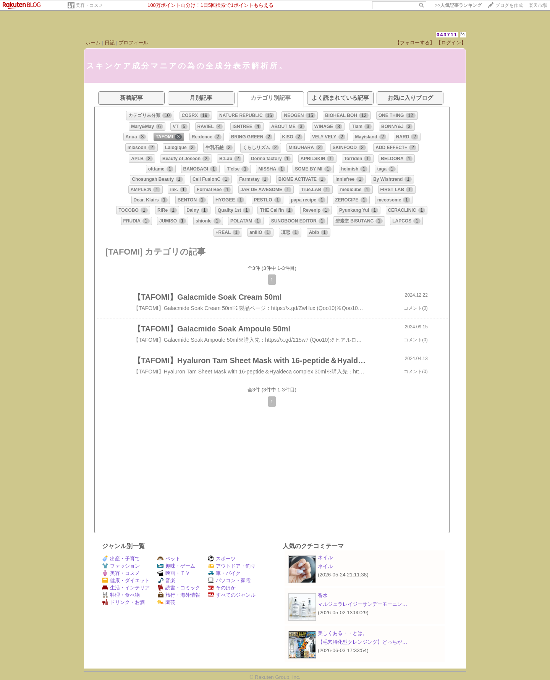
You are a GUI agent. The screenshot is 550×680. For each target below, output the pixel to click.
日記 (110, 42)
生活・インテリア (126, 588)
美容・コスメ (89, 5)
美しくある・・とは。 (342, 633)
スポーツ (222, 559)
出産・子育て (121, 559)
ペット (168, 559)
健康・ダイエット (126, 580)
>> (458, 5)
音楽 (166, 580)
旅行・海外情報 (178, 595)
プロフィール (133, 42)
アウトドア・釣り (232, 566)
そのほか (222, 588)
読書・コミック (178, 588)
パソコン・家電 (229, 580)
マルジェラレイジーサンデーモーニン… (362, 604)
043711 (447, 34)
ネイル (325, 557)
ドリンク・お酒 (123, 602)
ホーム (93, 42)
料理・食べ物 (121, 595)
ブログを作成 (509, 5)
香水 (323, 595)
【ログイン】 (451, 42)
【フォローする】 (415, 42)
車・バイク (224, 573)
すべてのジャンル (232, 595)
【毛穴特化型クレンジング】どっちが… (362, 642)
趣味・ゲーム (176, 566)
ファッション (121, 566)
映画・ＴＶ (173, 573)
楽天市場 (538, 5)
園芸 (166, 602)
